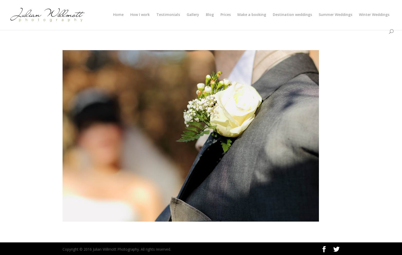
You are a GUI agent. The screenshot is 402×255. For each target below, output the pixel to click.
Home (118, 15)
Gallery (193, 15)
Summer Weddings (335, 15)
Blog (210, 15)
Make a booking (251, 15)
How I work (140, 15)
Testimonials (168, 15)
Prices (225, 15)
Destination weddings (292, 15)
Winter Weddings (374, 15)
